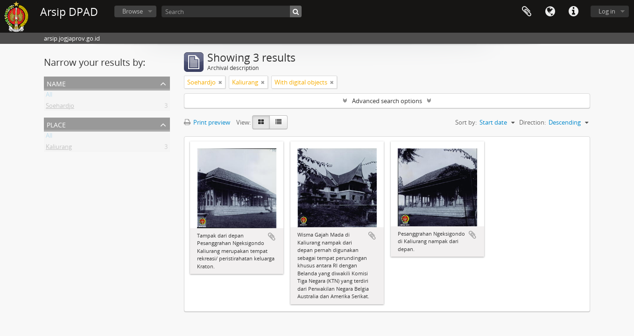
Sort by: (466, 122)
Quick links (573, 11)
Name (56, 83)
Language (550, 11)
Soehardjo (60, 107)
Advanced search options (387, 101)
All (49, 96)
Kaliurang (59, 148)
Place (56, 124)
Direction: (532, 122)
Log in (607, 11)
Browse (132, 11)
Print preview (207, 122)
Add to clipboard (271, 236)
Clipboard (526, 11)
